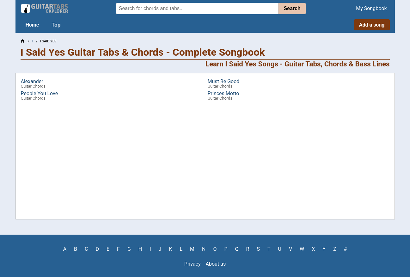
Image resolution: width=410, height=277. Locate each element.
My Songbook (371, 8)
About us (216, 264)
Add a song (372, 25)
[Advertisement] (205, 162)
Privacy (192, 264)
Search (292, 8)
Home (32, 25)
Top (56, 25)
